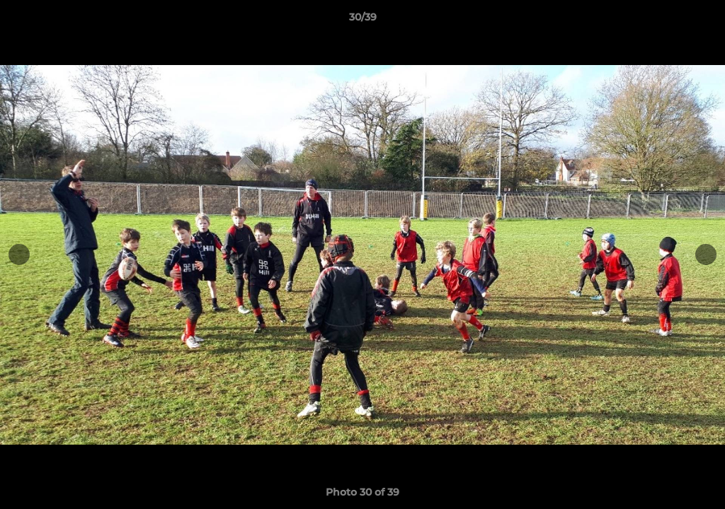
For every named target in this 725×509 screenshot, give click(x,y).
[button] (699, 20)
